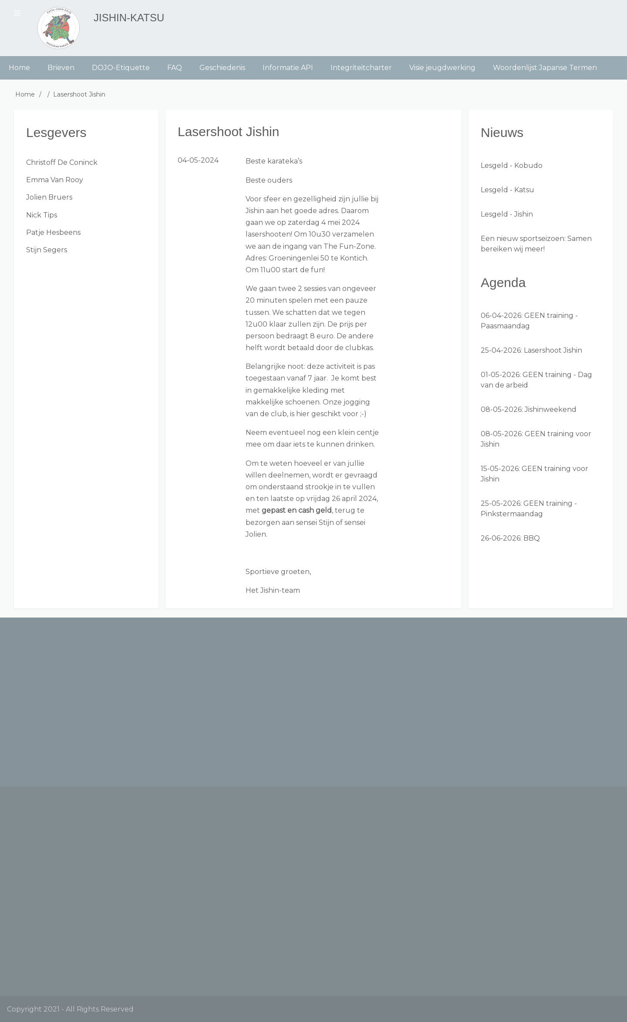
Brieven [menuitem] (60, 67)
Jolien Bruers (49, 197)
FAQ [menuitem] (174, 67)
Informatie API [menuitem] (288, 67)
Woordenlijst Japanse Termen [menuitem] (545, 67)
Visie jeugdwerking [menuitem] (442, 67)
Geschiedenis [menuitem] (222, 67)
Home (25, 94)
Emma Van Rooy (54, 180)
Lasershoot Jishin (553, 350)
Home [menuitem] (19, 67)
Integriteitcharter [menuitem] (361, 67)
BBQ (531, 538)
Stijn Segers (46, 250)
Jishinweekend (550, 409)
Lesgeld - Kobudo (512, 165)
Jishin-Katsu (129, 17)
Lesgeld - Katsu (507, 190)
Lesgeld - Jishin (507, 214)
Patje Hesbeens (53, 232)
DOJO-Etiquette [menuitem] (121, 67)
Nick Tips (41, 215)
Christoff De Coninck (62, 162)
